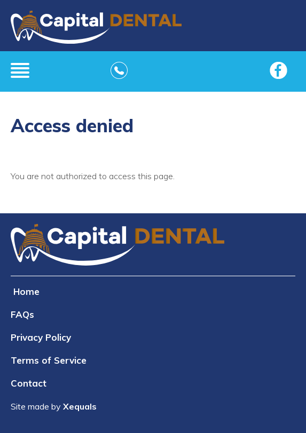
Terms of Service (49, 360)
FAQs (22, 314)
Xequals (80, 406)
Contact (28, 383)
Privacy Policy (41, 337)
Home (26, 291)
